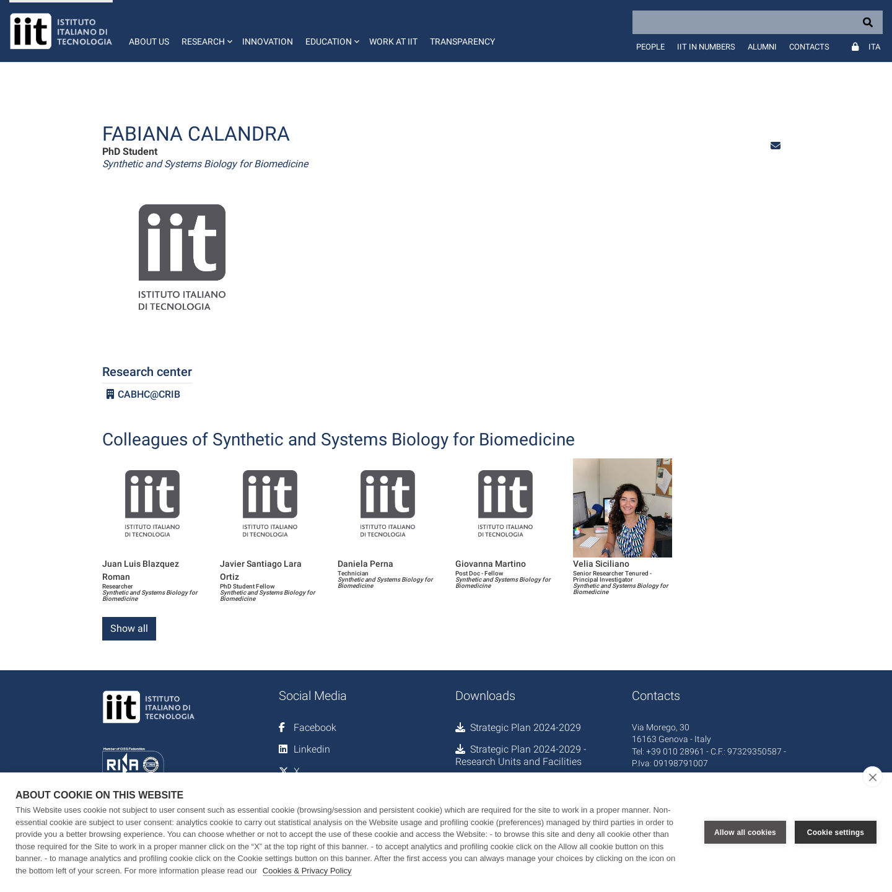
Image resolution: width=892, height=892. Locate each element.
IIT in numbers (706, 46)
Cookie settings (835, 832)
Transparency (462, 41)
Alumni (762, 46)
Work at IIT (393, 41)
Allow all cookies (745, 832)
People (650, 46)
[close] (872, 776)
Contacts (809, 46)
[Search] (757, 22)
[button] (205, 31)
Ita (874, 46)
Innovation (267, 41)
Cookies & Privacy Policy (307, 870)
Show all (129, 628)
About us (149, 41)
